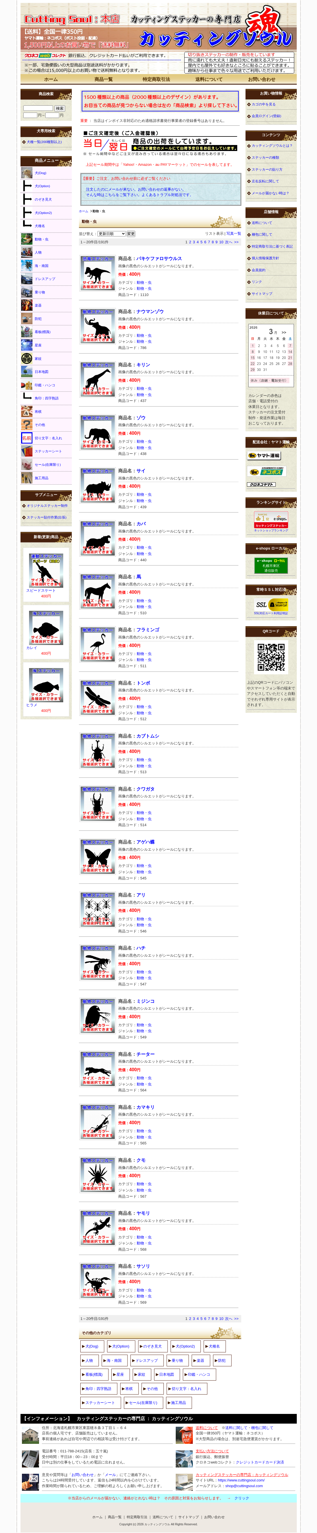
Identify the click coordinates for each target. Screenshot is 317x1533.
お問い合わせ (261, 79)
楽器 (200, 1360)
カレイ (31, 648)
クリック (241, 1498)
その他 (152, 1389)
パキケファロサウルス (159, 258)
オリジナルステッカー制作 (47, 505)
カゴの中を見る (264, 104)
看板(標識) (94, 1374)
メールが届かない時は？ (270, 193)
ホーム (51, 79)
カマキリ (145, 1107)
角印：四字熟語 (98, 1389)
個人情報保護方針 (265, 258)
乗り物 (177, 1360)
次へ (228, 242)
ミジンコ (145, 1001)
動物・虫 (144, 282)
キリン (143, 364)
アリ (141, 895)
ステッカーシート (100, 1403)
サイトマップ (262, 293)
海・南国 (114, 1360)
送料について (209, 79)
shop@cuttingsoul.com (244, 1486)
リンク (257, 281)
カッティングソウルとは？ (272, 145)
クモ (141, 1160)
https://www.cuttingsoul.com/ (241, 1480)
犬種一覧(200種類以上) (44, 142)
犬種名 (214, 1346)
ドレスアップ (147, 1360)
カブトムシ (147, 736)
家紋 (141, 1374)
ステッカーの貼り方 (267, 169)
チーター (145, 1054)
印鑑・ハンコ (199, 1374)
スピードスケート (41, 590)
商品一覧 (104, 79)
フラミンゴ (147, 629)
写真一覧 (233, 233)
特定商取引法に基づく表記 (272, 246)
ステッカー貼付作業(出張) (47, 517)
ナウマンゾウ (150, 311)
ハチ (141, 948)
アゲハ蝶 (145, 842)
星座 (120, 1374)
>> (236, 242)
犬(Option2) (185, 1346)
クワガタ (145, 789)
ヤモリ (143, 1213)
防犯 (222, 1360)
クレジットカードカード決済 (260, 1462)
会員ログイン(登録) (266, 116)
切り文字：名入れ (186, 1389)
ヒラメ (31, 705)
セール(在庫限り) (143, 1403)
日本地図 (166, 1374)
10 (221, 242)
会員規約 (258, 270)
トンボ (143, 683)
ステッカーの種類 (265, 157)
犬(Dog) (92, 1346)
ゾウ (141, 417)
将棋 (129, 1389)
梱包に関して (262, 234)
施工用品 (178, 1403)
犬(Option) (120, 1346)
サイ (141, 470)
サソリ (143, 1266)
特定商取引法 (156, 79)
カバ (141, 523)
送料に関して (236, 1428)
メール (110, 1475)
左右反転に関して (265, 181)
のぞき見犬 (152, 1346)
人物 (89, 1360)
